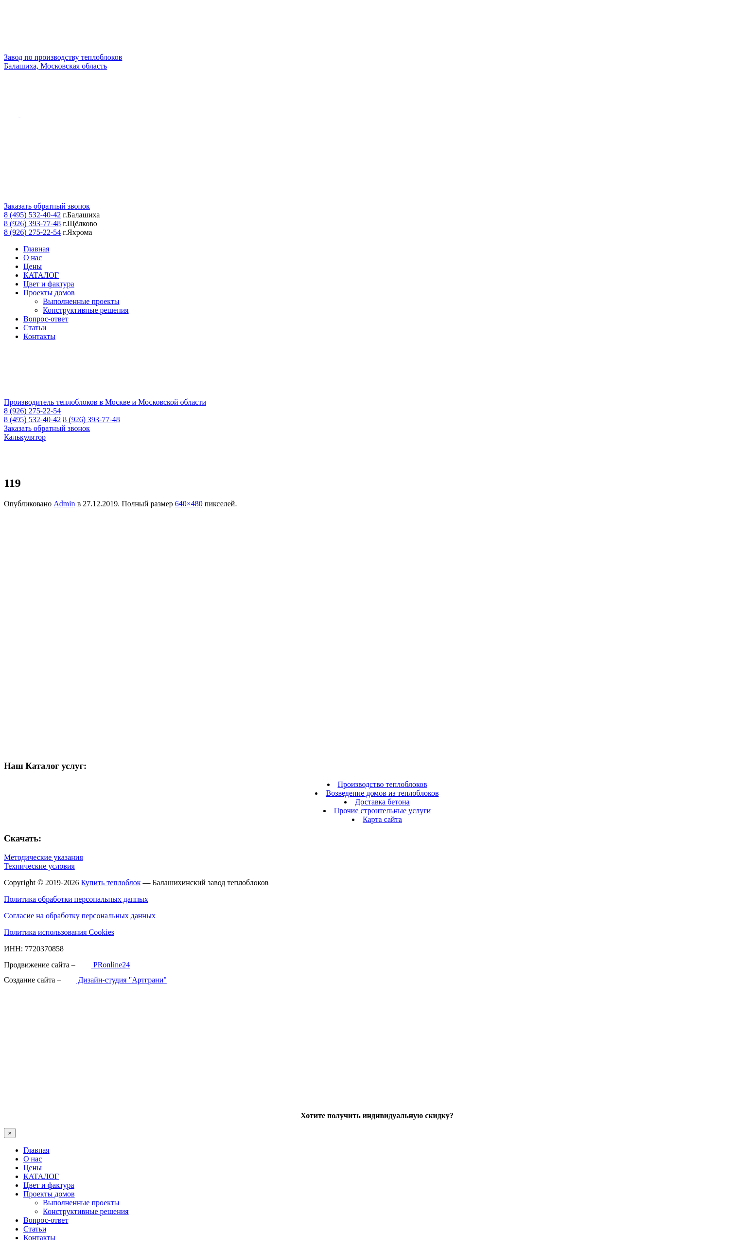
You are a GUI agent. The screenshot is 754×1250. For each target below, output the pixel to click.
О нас (32, 257)
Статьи (34, 327)
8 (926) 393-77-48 (32, 223)
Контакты (39, 336)
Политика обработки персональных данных (76, 899)
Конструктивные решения (86, 310)
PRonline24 (103, 965)
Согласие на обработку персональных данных (80, 915)
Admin (64, 504)
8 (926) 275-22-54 (32, 232)
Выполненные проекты (81, 301)
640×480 (189, 504)
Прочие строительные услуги (382, 810)
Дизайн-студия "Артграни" (114, 980)
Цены (32, 266)
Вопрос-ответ (45, 319)
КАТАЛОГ (41, 275)
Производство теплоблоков (382, 784)
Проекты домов (49, 292)
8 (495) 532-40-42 (32, 215)
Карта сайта (382, 819)
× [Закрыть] (10, 1133)
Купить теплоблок (110, 882)
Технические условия (39, 866)
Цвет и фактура (48, 284)
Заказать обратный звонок (47, 206)
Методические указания (43, 857)
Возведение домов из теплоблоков (382, 793)
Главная (36, 249)
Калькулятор (25, 437)
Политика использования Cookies (59, 932)
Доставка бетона (382, 802)
